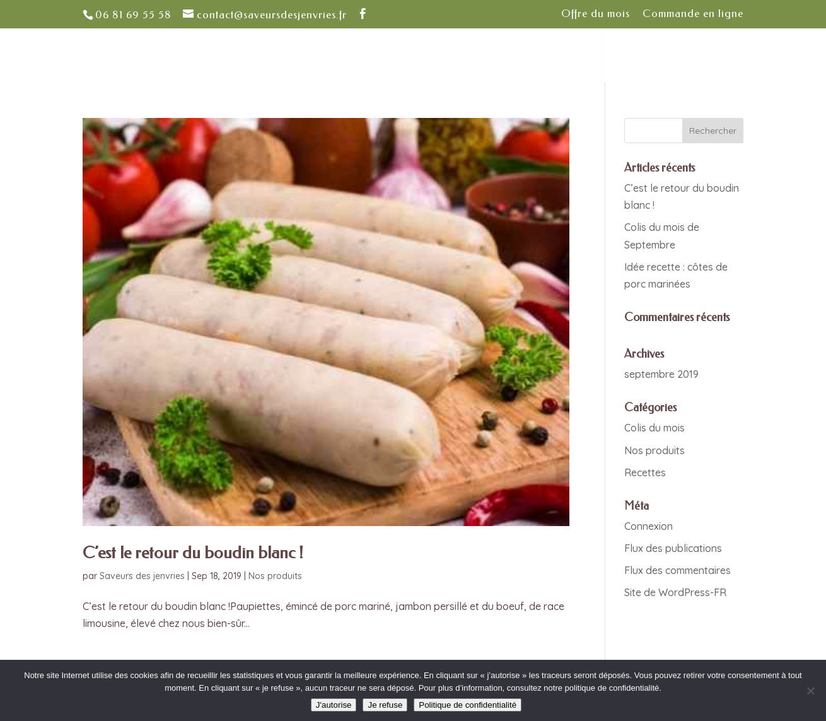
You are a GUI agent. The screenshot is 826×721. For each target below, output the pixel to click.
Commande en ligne (693, 14)
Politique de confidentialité (467, 705)
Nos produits (275, 576)
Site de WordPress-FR (675, 592)
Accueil (188, 56)
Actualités (567, 56)
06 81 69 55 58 (133, 14)
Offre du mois (595, 14)
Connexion (648, 526)
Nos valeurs (340, 56)
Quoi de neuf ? (484, 56)
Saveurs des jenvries (142, 576)
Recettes (645, 472)
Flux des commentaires (677, 570)
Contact (635, 56)
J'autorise (334, 705)
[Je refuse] (810, 690)
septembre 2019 (661, 374)
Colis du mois (654, 427)
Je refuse (385, 705)
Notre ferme (258, 56)
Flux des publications (673, 548)
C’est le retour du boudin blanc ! (193, 553)
